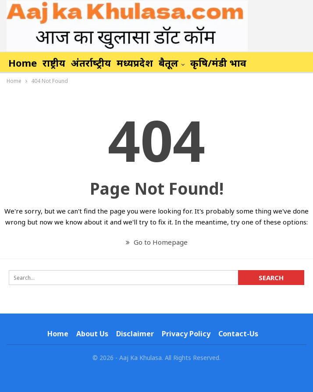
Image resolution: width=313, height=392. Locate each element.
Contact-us (238, 334)
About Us (92, 334)
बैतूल (168, 62)
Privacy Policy (186, 334)
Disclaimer (135, 334)
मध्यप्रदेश (135, 62)
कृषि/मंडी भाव (218, 62)
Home (22, 62)
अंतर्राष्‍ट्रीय (91, 62)
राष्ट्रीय (54, 62)
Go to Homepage (157, 242)
